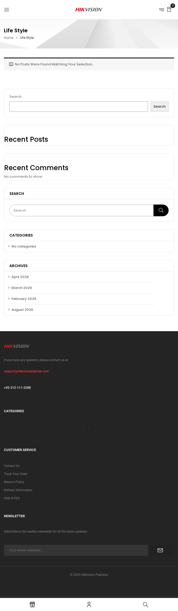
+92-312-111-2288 (17, 388)
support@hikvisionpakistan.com (26, 371)
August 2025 (22, 309)
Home (8, 37)
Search (15, 96)
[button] (169, 9)
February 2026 (23, 298)
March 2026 (21, 287)
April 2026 (20, 276)
